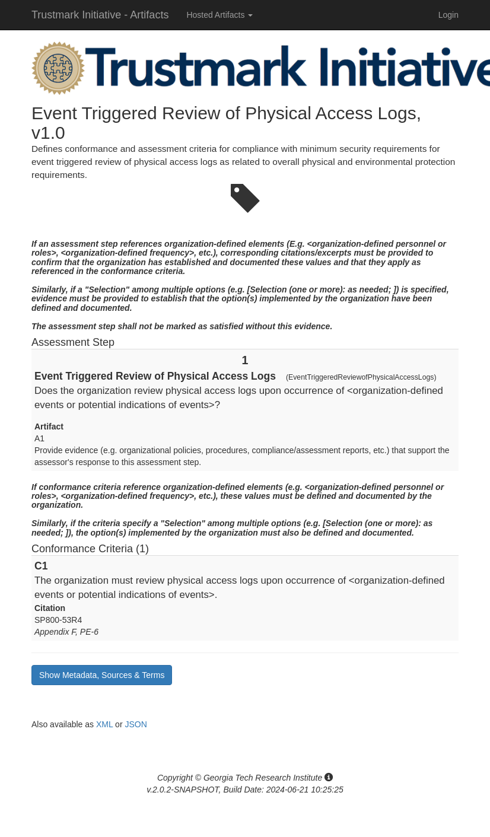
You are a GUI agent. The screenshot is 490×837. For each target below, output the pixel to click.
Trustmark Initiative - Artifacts (99, 15)
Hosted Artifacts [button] (219, 15)
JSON (136, 724)
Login (448, 15)
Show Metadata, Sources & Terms (101, 675)
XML (104, 724)
